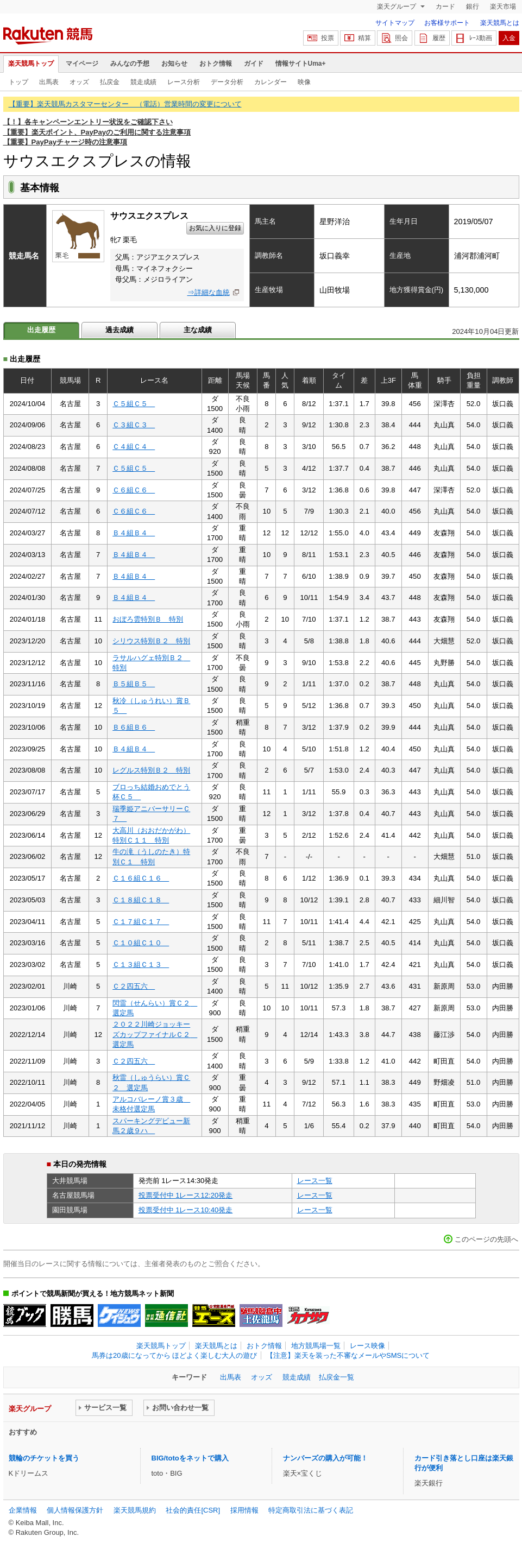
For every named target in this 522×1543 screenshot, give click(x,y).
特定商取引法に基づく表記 (310, 1510)
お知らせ (174, 63)
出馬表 (49, 82)
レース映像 (367, 1346)
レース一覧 (314, 1181)
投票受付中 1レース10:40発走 (186, 1210)
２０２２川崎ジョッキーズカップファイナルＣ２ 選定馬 (154, 1034)
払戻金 (110, 82)
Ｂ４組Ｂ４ (133, 533)
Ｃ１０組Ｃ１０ (140, 943)
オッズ (79, 82)
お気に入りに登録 (215, 228)
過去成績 (119, 330)
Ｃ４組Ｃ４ (133, 446)
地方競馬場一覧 (316, 1346)
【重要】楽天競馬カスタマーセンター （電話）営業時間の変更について (125, 104)
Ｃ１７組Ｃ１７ (140, 922)
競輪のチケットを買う (44, 1458)
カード (445, 6)
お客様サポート (447, 23)
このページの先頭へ (486, 1239)
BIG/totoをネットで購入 (190, 1458)
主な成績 (198, 330)
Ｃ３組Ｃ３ (133, 425)
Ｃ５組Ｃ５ (133, 404)
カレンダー (270, 82)
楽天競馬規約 (135, 1510)
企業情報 (23, 1510)
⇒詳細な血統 (208, 292)
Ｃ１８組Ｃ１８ (140, 900)
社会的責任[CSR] (193, 1510)
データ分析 (227, 82)
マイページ (82, 63)
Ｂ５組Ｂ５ (133, 684)
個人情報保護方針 (75, 1510)
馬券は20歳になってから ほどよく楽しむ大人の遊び (174, 1355)
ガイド (253, 63)
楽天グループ (397, 6)
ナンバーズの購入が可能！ (325, 1458)
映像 (304, 82)
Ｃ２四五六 (133, 986)
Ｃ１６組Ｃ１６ (140, 878)
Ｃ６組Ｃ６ (133, 490)
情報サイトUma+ (300, 63)
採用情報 (244, 1510)
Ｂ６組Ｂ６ (133, 727)
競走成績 (143, 82)
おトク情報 (215, 63)
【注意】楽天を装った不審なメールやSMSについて (348, 1355)
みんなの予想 (129, 63)
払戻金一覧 (336, 1377)
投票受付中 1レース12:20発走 (186, 1195)
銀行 (472, 6)
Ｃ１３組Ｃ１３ (140, 964)
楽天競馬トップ (31, 63)
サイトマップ (394, 23)
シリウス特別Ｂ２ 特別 (151, 641)
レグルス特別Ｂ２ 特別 (151, 770)
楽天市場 (503, 6)
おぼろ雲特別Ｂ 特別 (147, 619)
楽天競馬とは (499, 23)
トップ (18, 82)
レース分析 (183, 82)
